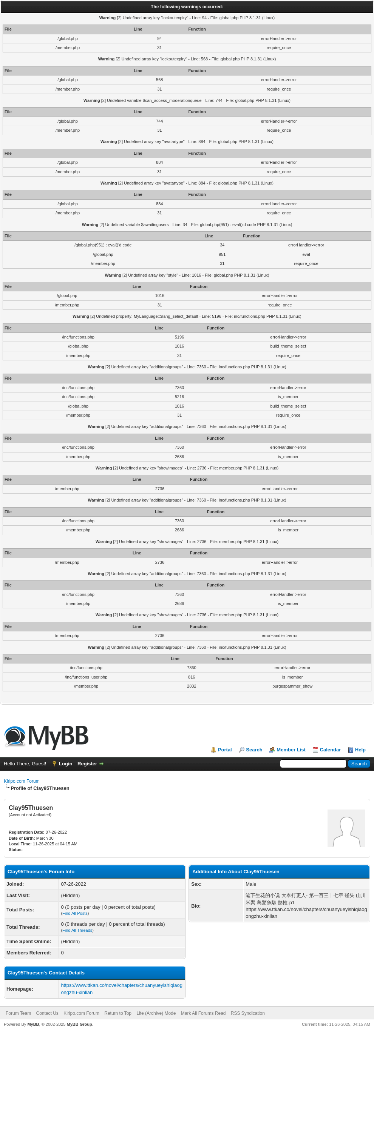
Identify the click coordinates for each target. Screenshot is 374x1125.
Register (87, 763)
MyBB (33, 1024)
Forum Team (18, 1013)
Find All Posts (75, 913)
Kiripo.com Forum (22, 781)
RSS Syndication (248, 1013)
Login (65, 763)
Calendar (330, 750)
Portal (225, 750)
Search (254, 750)
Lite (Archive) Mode (156, 1013)
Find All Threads (77, 930)
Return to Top (117, 1013)
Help (360, 750)
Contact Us (47, 1013)
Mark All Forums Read (203, 1013)
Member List (291, 750)
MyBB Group (79, 1024)
